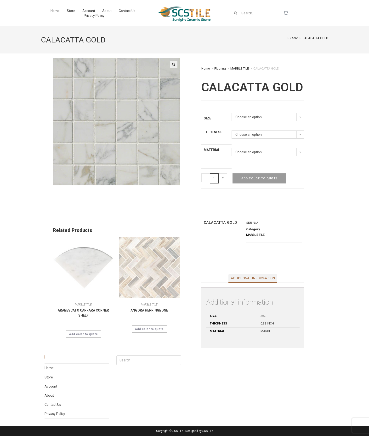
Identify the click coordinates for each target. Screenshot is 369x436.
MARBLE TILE (239, 68)
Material (212, 150)
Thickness (213, 132)
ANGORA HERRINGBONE (149, 310)
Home (55, 11)
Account (88, 11)
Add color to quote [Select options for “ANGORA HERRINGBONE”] (149, 329)
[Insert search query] (148, 360)
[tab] (252, 278)
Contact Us (127, 11)
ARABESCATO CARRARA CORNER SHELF (83, 312)
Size (207, 118)
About (107, 11)
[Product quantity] (214, 178)
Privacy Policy (94, 16)
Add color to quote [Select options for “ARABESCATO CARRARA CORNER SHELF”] (83, 334)
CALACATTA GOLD (315, 38)
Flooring (220, 68)
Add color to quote (259, 178)
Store (71, 11)
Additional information (253, 278)
